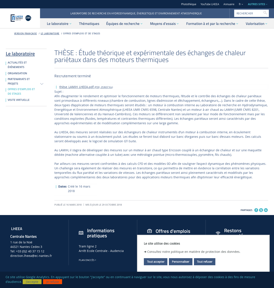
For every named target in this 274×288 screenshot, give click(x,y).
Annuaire (228, 4)
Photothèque (188, 4)
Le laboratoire (50, 33)
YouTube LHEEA (210, 4)
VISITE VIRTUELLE (19, 100)
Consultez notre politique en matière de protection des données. (193, 252)
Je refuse (52, 282)
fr (240, 4)
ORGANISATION (17, 73)
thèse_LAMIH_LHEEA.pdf (86, 87)
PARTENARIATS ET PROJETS (19, 81)
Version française (25, 33)
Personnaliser (180, 262)
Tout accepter (155, 262)
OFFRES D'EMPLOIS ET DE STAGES (81, 33)
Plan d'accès (88, 260)
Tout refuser (204, 262)
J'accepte (32, 282)
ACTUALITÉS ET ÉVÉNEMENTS (17, 65)
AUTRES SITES (256, 4)
